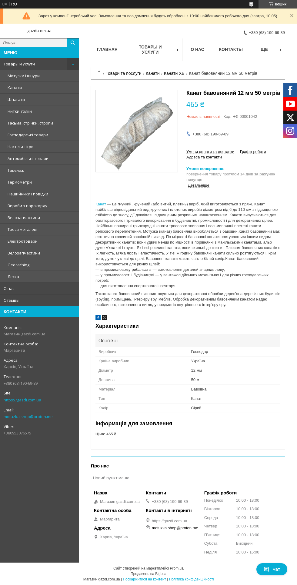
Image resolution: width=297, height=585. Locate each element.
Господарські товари (28, 135)
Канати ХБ (174, 73)
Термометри (20, 182)
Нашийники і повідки (28, 194)
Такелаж (16, 170)
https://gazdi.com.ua (22, 400)
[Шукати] (73, 42)
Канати (15, 87)
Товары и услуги (19, 64)
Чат (272, 569)
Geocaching (18, 265)
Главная (107, 49)
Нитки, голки (20, 111)
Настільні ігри (21, 146)
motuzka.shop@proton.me (28, 416)
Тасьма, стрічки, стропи (30, 123)
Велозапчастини (24, 217)
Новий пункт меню (111, 477)
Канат (100, 204)
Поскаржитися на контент (144, 579)
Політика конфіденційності (191, 579)
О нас (9, 288)
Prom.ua (177, 568)
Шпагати (16, 99)
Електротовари (23, 241)
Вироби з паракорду (27, 205)
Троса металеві (22, 229)
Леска (13, 276)
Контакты (231, 49)
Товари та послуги (123, 73)
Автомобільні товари (28, 158)
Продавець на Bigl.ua (148, 574)
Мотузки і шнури (24, 75)
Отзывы (11, 300)
